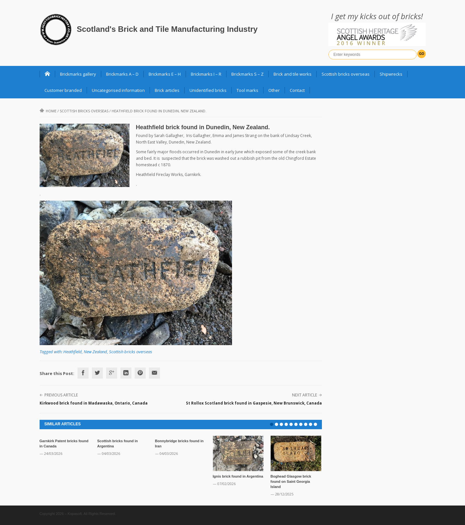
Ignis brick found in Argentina (238, 476)
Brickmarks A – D (122, 74)
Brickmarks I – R (206, 74)
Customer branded (63, 90)
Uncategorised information (118, 90)
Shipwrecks (391, 74)
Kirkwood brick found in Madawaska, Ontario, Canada (94, 403)
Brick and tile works (293, 74)
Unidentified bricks (208, 90)
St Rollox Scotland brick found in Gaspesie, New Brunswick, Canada (254, 403)
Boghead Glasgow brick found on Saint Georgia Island (291, 481)
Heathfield (72, 352)
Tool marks (247, 90)
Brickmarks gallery (78, 74)
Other (274, 90)
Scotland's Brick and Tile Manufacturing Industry (167, 29)
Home (48, 110)
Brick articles (167, 90)
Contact (297, 90)
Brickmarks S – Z (247, 74)
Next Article (304, 395)
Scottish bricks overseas (346, 74)
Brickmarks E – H (165, 74)
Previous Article (61, 395)
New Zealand (95, 352)
